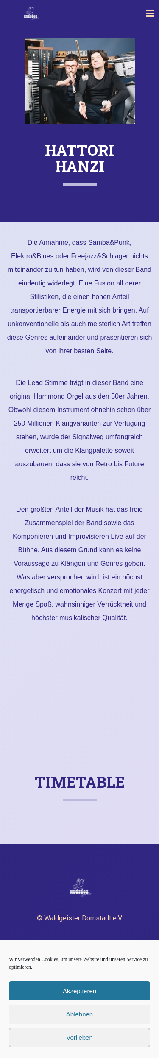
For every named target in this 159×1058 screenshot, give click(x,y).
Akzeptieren (79, 990)
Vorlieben (79, 1037)
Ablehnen (79, 1014)
